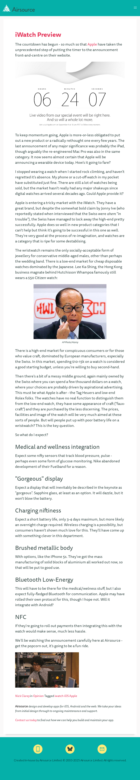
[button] (135, 7)
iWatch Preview (38, 34)
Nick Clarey (22, 695)
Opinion (38, 695)
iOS (66, 695)
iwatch (59, 695)
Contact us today (26, 720)
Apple (92, 44)
